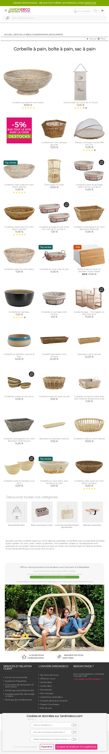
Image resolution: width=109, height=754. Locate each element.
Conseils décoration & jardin (54, 700)
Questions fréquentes (15, 681)
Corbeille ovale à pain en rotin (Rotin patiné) (19, 185)
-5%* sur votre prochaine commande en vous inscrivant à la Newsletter (54, 567)
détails (32, 719)
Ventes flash (46, 682)
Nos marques (46, 693)
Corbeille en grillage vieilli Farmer (54, 313)
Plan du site (46, 708)
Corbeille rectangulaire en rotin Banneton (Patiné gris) (19, 439)
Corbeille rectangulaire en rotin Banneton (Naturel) (89, 228)
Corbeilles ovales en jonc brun (19, 396)
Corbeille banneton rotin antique (54, 355)
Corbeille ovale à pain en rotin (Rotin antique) (89, 482)
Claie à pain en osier (54, 184)
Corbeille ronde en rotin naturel (89, 438)
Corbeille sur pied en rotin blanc (28, 102)
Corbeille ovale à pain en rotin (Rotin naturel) (19, 228)
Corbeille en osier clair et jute (54, 269)
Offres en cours (47, 678)
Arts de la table (22, 34)
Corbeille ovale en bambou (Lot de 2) (19, 482)
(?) (52, 725)
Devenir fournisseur (50, 704)
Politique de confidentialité (18, 699)
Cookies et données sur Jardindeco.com (54, 716)
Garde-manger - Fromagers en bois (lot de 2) (89, 313)
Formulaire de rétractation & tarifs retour (19, 685)
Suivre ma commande (16, 677)
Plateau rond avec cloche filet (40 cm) (89, 143)
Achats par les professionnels (19, 690)
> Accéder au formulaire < (87, 679)
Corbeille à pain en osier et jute (54, 396)
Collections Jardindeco (51, 697)
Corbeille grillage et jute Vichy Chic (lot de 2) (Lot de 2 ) (54, 228)
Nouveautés (46, 689)
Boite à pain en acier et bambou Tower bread (89, 270)
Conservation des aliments (48, 34)
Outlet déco (46, 686)
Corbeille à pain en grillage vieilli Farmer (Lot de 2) (89, 185)
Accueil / (8, 34)
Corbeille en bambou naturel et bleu (19, 355)
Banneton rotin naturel (89, 354)
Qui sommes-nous (49, 675)
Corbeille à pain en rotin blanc (19, 269)
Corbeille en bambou (19, 312)
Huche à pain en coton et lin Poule (80, 102)
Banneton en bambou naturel (54, 438)
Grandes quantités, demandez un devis (19, 695)
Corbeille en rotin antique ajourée (54, 143)
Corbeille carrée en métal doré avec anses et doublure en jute (89, 397)
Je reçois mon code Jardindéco (54, 577)
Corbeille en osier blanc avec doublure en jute (54, 482)
